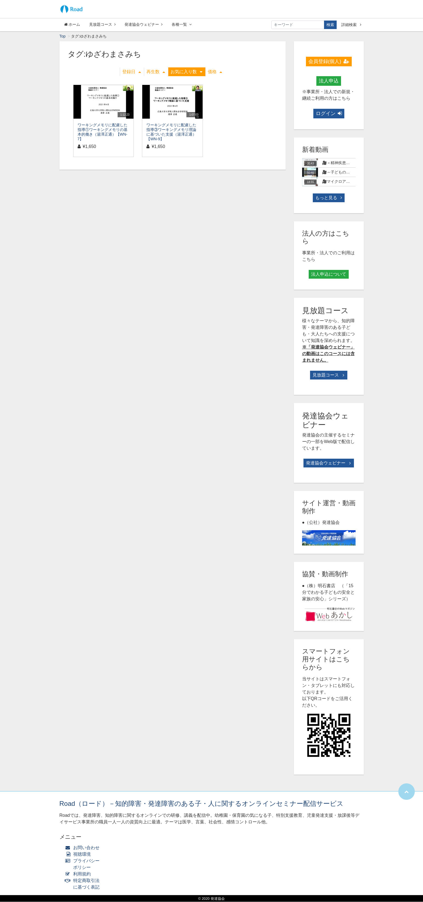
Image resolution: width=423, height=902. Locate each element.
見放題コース (102, 24)
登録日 (131, 72)
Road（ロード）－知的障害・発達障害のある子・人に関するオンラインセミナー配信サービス (201, 803)
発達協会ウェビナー (143, 24)
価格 (215, 72)
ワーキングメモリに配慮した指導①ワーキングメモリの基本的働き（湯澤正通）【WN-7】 (102, 132)
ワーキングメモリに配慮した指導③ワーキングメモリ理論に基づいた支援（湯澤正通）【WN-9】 (171, 132)
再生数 (155, 72)
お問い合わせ (84, 848)
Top (62, 36)
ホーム (72, 24)
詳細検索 (351, 24)
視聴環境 (79, 854)
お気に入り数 (186, 72)
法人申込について (328, 274)
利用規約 (79, 874)
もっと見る (328, 198)
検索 (330, 24)
